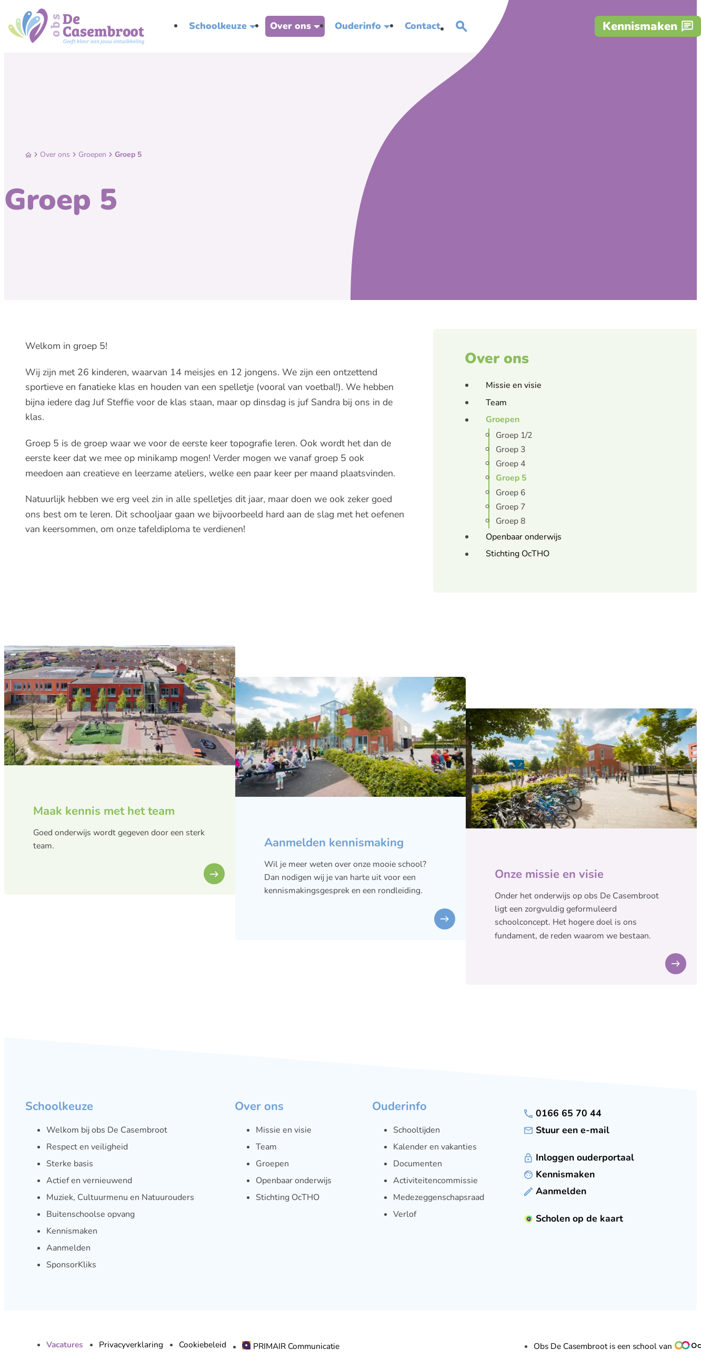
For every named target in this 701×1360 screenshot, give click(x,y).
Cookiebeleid (202, 1344)
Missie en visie (284, 1130)
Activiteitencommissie (435, 1180)
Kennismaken (71, 1231)
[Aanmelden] (555, 1191)
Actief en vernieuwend (89, 1180)
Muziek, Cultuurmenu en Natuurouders (120, 1197)
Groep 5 (128, 154)
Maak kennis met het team (104, 811)
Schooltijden (416, 1130)
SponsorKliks (71, 1265)
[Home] (28, 155)
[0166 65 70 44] (563, 1113)
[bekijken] (214, 873)
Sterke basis (69, 1163)
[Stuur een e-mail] (566, 1130)
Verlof (404, 1214)
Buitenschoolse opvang (90, 1214)
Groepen (92, 154)
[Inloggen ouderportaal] (579, 1158)
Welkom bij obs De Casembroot (106, 1130)
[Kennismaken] (648, 26)
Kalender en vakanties (435, 1147)
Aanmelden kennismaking (334, 843)
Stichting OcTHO (287, 1197)
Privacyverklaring (131, 1344)
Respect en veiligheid (87, 1147)
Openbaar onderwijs (294, 1180)
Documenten (417, 1163)
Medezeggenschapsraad (438, 1197)
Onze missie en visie (549, 874)
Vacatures (64, 1344)
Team (266, 1147)
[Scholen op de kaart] (573, 1219)
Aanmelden (68, 1248)
